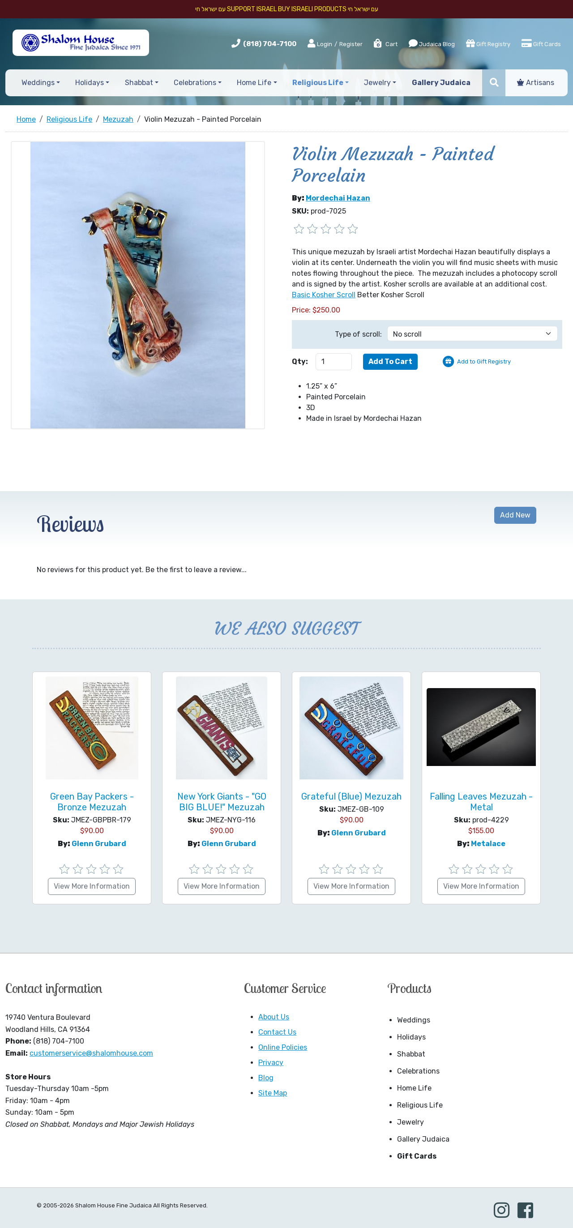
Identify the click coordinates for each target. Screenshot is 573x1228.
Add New (515, 515)
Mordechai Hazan (338, 198)
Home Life (414, 1088)
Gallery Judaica (423, 1139)
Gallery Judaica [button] (441, 82)
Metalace (488, 843)
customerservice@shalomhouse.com (91, 1053)
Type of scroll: (358, 334)
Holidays (411, 1037)
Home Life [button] (254, 82)
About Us (273, 1017)
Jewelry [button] (377, 82)
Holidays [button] (89, 82)
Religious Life (420, 1105)
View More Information (92, 886)
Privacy (270, 1062)
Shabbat (411, 1054)
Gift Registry (488, 43)
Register (351, 44)
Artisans (535, 82)
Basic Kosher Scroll (323, 295)
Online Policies (282, 1047)
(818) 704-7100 (269, 44)
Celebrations (418, 1071)
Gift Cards (541, 43)
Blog (266, 1078)
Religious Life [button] (317, 82)
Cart (385, 44)
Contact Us (277, 1032)
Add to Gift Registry (484, 361)
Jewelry (410, 1122)
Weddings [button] (38, 82)
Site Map (272, 1093)
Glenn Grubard (99, 843)
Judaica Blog (432, 43)
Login (320, 44)
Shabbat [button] (139, 82)
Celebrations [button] (195, 82)
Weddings (413, 1020)
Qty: (300, 361)
